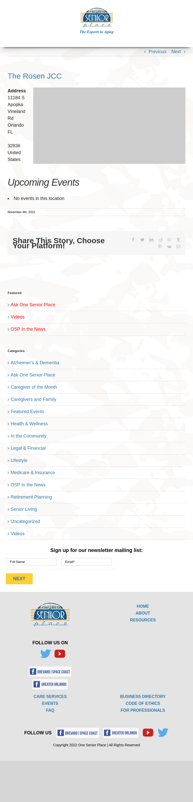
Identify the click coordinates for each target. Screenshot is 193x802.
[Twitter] (45, 654)
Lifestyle (19, 460)
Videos (18, 316)
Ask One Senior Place (33, 304)
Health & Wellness (29, 423)
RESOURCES (143, 620)
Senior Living (24, 509)
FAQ (50, 710)
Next (176, 51)
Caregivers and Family (33, 399)
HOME (143, 606)
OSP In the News (28, 329)
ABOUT (143, 613)
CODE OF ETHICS (143, 703)
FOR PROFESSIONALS (143, 710)
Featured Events (27, 411)
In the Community (28, 436)
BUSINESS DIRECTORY (143, 696)
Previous (157, 51)
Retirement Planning (31, 497)
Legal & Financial (28, 448)
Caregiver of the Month (34, 387)
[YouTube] (60, 654)
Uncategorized (25, 521)
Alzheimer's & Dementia (35, 362)
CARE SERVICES (50, 696)
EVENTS (50, 703)
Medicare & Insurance (33, 472)
